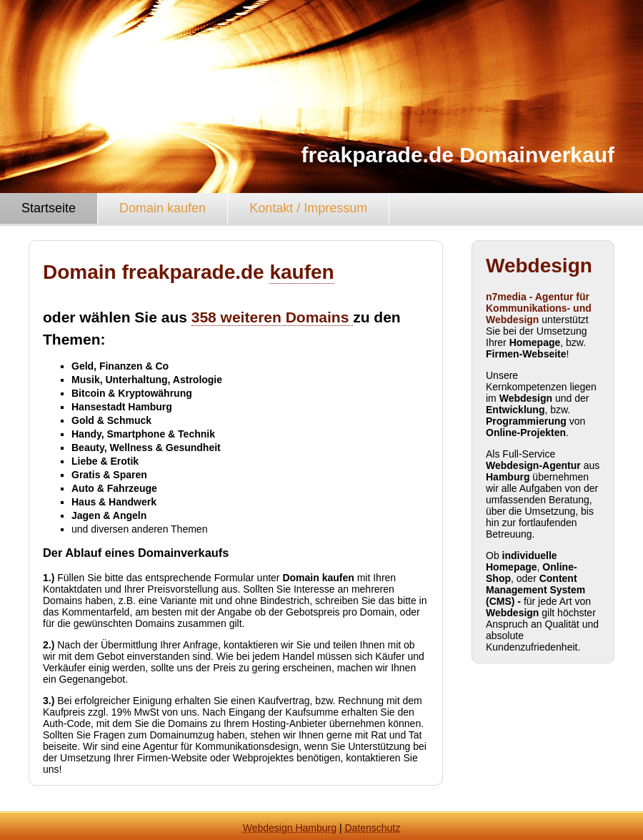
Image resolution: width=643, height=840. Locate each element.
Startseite (48, 208)
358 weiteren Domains (272, 317)
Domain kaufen (162, 208)
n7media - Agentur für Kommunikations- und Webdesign (539, 308)
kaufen (301, 272)
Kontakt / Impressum (308, 208)
